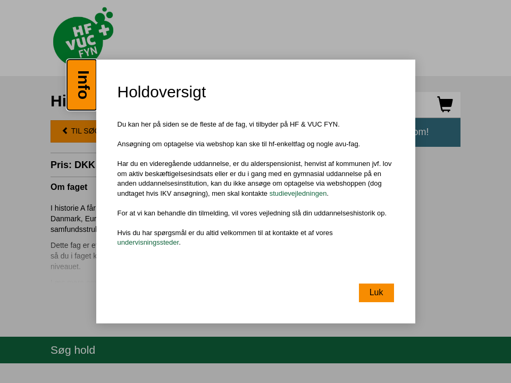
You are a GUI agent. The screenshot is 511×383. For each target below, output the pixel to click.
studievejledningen (298, 193)
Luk (376, 292)
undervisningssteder (148, 243)
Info (84, 84)
